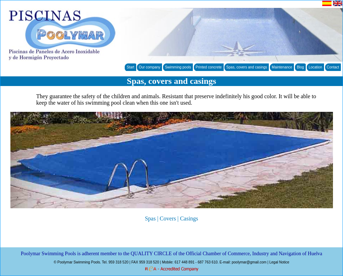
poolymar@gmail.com (249, 262)
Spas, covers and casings (246, 67)
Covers (168, 218)
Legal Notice (279, 262)
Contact (333, 67)
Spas (150, 218)
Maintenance (282, 67)
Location (315, 67)
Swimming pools (178, 67)
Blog (300, 67)
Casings (189, 218)
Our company (149, 67)
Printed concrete (209, 67)
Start (130, 67)
